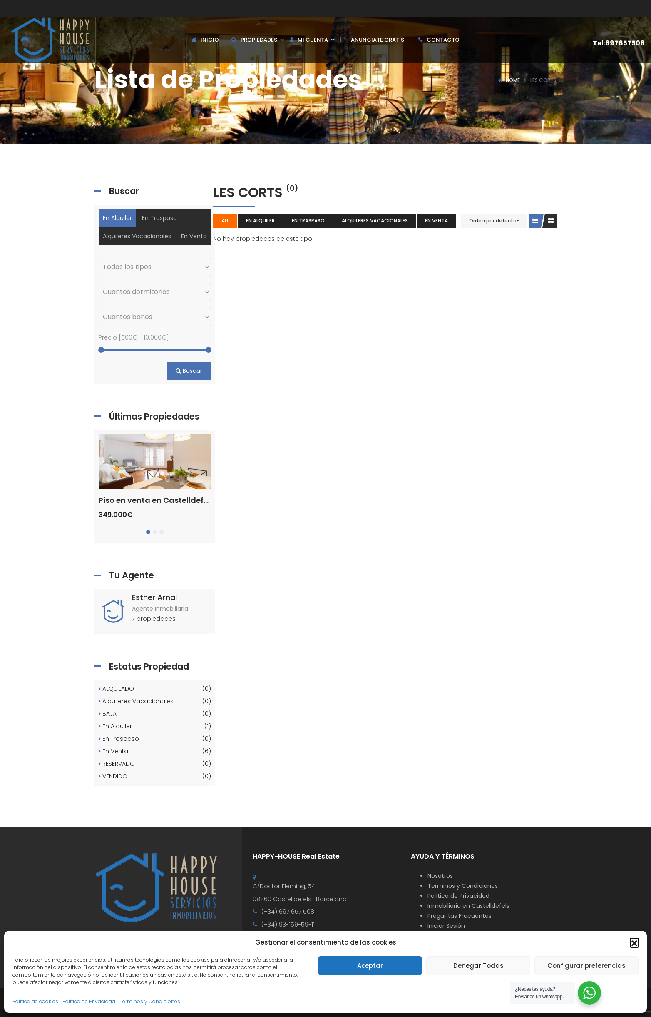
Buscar (189, 371)
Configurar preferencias (586, 965)
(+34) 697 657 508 (287, 911)
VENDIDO (155, 777)
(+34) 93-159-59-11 (288, 924)
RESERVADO (155, 764)
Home (513, 80)
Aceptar (370, 965)
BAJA (155, 714)
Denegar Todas (478, 965)
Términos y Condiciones (149, 1001)
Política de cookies (35, 1001)
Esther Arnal (154, 597)
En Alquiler (260, 220)
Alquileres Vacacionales (375, 220)
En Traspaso (308, 220)
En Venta (436, 220)
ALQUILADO (155, 689)
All (225, 220)
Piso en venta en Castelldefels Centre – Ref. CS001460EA (206, 500)
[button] (634, 942)
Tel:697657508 (619, 43)
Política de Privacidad (88, 1001)
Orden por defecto (493, 220)
